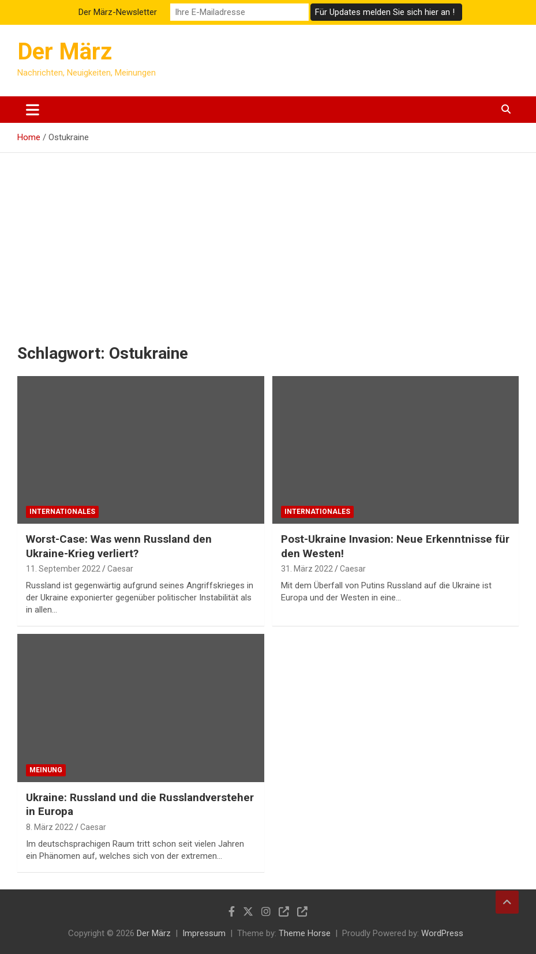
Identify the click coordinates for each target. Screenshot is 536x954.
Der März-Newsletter (117, 12)
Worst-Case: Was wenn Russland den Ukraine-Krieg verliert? (119, 546)
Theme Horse (305, 933)
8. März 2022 (49, 827)
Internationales (62, 512)
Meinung (45, 770)
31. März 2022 (307, 568)
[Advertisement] (268, 239)
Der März (64, 51)
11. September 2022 (63, 568)
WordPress (442, 933)
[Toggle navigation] (32, 109)
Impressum (204, 933)
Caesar (120, 568)
